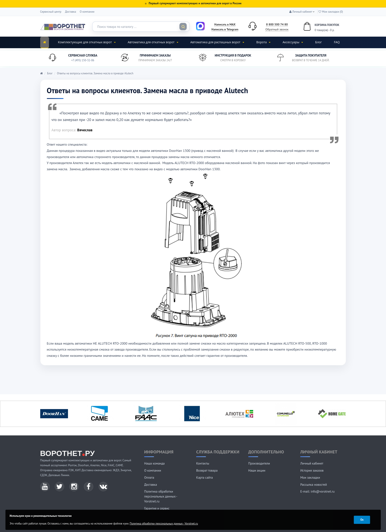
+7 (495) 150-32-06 (82, 60)
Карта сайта (204, 477)
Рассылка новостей (313, 485)
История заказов (312, 470)
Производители (259, 463)
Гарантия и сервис (156, 508)
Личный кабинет (311, 463)
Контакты (202, 463)
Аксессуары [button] (292, 42)
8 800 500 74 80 (277, 24)
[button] (300, 11)
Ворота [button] (263, 42)
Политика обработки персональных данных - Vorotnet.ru (160, 496)
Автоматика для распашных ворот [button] (217, 42)
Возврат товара (206, 470)
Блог (318, 42)
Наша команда (154, 463)
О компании (87, 11)
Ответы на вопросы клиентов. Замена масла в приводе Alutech (95, 73)
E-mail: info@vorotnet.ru (317, 491)
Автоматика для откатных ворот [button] (153, 42)
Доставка (70, 11)
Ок (362, 520)
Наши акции (256, 470)
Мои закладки (310, 477)
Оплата (149, 477)
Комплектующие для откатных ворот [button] (87, 42)
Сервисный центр (50, 11)
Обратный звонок (276, 29)
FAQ (337, 42)
